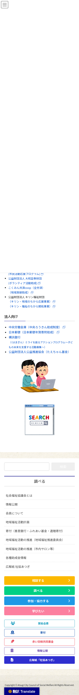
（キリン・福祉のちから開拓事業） (30, 306)
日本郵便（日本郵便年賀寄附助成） (32, 332)
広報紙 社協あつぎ (18, 566)
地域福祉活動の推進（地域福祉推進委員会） (35, 540)
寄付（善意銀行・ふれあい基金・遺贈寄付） (35, 531)
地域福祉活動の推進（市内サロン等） (31, 549)
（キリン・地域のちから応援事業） (30, 301)
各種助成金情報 (16, 558)
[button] (39, 580)
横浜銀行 (41, 342)
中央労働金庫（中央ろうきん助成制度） (35, 327)
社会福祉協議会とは (19, 495)
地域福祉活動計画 (17, 522)
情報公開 (11, 504)
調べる (39, 481)
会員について (14, 513)
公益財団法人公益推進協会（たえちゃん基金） (40, 352)
